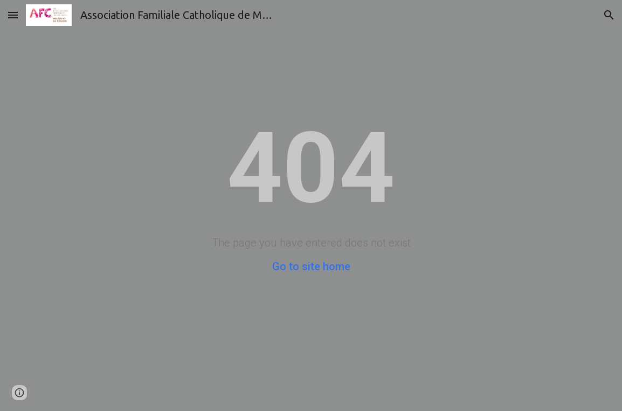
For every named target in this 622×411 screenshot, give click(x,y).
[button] (13, 15)
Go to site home (311, 266)
